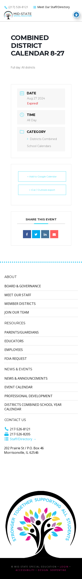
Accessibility (25, 570)
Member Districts (20, 303)
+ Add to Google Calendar (42, 176)
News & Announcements (26, 378)
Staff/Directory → (20, 439)
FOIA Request (15, 358)
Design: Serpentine (52, 570)
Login (64, 566)
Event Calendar (18, 387)
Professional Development (28, 396)
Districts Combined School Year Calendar (32, 406)
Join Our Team (16, 312)
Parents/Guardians (21, 332)
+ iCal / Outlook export (42, 189)
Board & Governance (22, 286)
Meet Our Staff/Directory (51, 7)
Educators (14, 341)
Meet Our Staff (17, 295)
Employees (13, 349)
